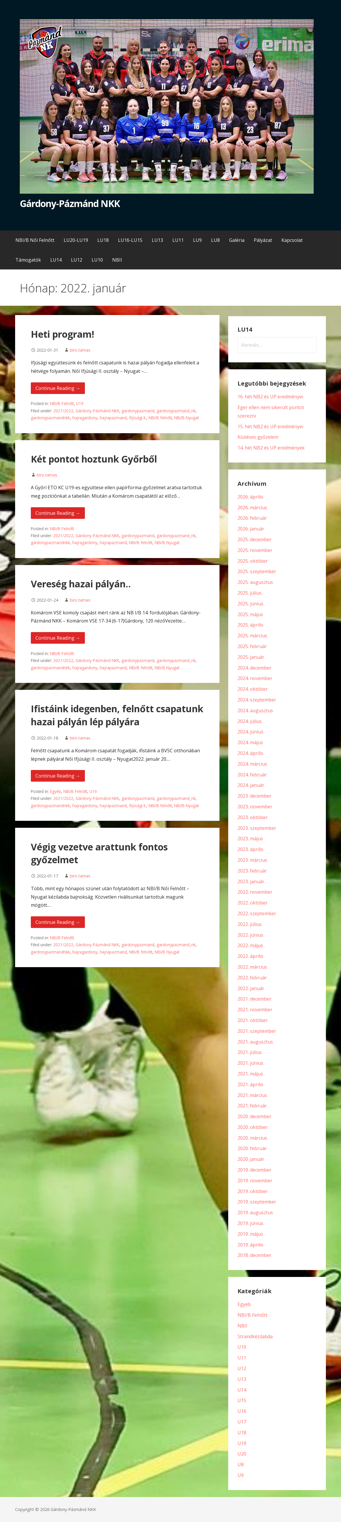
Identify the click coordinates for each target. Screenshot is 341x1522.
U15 (242, 1400)
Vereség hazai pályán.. (81, 584)
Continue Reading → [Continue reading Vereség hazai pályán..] (57, 638)
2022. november (255, 892)
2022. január (251, 988)
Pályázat (263, 240)
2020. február (252, 1148)
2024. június (250, 731)
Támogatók (28, 260)
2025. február (252, 646)
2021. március (252, 1095)
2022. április (250, 956)
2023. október (253, 817)
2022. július (250, 924)
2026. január (251, 529)
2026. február (252, 518)
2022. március (252, 967)
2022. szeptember (257, 913)
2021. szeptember (257, 1031)
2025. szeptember (257, 571)
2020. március (252, 1138)
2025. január (251, 657)
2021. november (255, 1009)
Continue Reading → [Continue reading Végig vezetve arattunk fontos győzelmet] (57, 922)
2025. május (250, 614)
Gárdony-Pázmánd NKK (70, 203)
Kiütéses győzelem (258, 437)
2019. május (250, 1234)
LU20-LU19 (76, 240)
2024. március (252, 764)
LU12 (76, 260)
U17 (242, 1422)
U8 (241, 1464)
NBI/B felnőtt (160, 417)
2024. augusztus (255, 710)
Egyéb (55, 791)
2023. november (255, 806)
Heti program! (62, 334)
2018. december (255, 1255)
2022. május (250, 945)
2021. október (253, 1020)
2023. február (252, 871)
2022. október (253, 902)
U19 (79, 403)
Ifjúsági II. (137, 417)
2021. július (250, 1052)
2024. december (255, 668)
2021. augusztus (255, 1042)
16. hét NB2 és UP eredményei (270, 396)
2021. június (250, 1063)
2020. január (251, 1159)
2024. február (252, 774)
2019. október (253, 1191)
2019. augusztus (255, 1212)
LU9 (197, 240)
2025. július (250, 593)
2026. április (250, 497)
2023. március (252, 860)
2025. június (250, 603)
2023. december (255, 796)
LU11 (178, 240)
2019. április (250, 1245)
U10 (242, 1347)
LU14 (56, 260)
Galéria (236, 240)
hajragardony (84, 417)
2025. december (255, 539)
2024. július (250, 721)
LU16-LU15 (130, 240)
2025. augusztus (255, 582)
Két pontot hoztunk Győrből (94, 459)
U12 (242, 1368)
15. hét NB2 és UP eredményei (270, 426)
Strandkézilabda (255, 1336)
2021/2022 (63, 410)
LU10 (97, 260)
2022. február (252, 977)
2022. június (250, 935)
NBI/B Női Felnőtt (34, 240)
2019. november (255, 1180)
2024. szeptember (257, 700)
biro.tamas (80, 350)
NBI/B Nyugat (186, 417)
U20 (242, 1454)
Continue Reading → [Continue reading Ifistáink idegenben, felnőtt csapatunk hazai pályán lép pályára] (57, 776)
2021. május (250, 1074)
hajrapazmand (113, 417)
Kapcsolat (292, 240)
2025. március (252, 635)
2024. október (253, 689)
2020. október (253, 1127)
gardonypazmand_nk (176, 410)
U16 (242, 1411)
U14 (242, 1390)
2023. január (251, 881)
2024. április (250, 753)
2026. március (252, 507)
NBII (117, 260)
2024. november (255, 678)
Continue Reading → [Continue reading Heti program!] (57, 388)
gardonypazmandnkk (50, 417)
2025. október (253, 561)
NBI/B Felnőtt (62, 403)
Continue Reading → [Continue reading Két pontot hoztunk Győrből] (57, 513)
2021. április (250, 1084)
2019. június (250, 1223)
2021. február (252, 1105)
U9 (241, 1475)
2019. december (255, 1170)
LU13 (157, 240)
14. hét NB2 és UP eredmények (271, 448)
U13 (242, 1379)
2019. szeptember (257, 1202)
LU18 (103, 240)
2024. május (250, 742)
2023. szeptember (257, 828)
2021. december (255, 999)
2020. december (255, 1116)
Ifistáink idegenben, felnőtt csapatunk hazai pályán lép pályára (117, 715)
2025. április (250, 625)
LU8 (215, 240)
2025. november (255, 550)
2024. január (251, 785)
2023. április (250, 849)
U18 (242, 1432)
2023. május (250, 838)
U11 (242, 1357)
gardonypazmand (138, 410)
